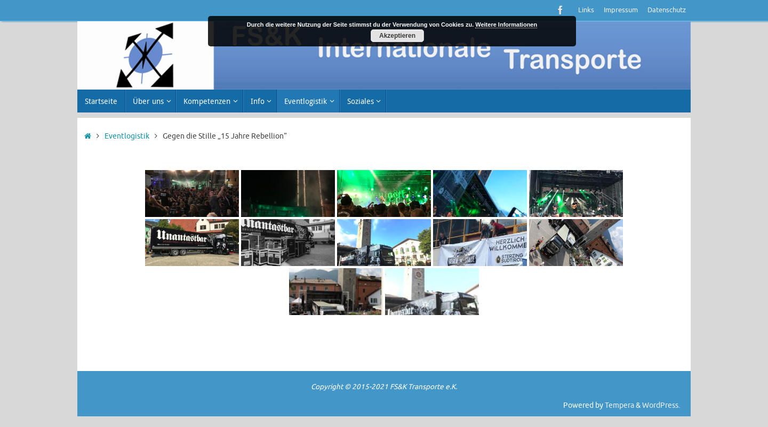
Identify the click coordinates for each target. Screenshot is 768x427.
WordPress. (661, 405)
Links (586, 10)
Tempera (619, 405)
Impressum (621, 10)
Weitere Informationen (506, 24)
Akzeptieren (397, 35)
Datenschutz (666, 10)
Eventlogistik (127, 136)
